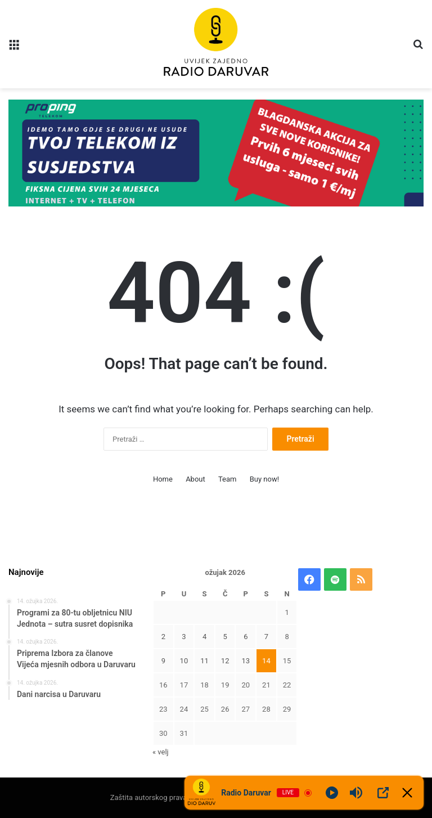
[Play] (332, 793)
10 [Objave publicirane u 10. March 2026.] (184, 661)
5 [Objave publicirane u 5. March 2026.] (225, 636)
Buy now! (264, 479)
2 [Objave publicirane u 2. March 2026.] (163, 636)
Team (227, 479)
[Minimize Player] (407, 793)
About (195, 479)
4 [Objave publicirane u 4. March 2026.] (204, 636)
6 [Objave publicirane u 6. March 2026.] (246, 636)
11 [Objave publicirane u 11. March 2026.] (204, 661)
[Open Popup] (383, 793)
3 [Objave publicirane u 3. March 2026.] (184, 636)
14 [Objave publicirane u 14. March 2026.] (266, 661)
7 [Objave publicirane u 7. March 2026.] (266, 636)
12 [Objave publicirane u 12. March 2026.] (225, 661)
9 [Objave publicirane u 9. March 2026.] (163, 661)
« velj (160, 752)
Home (163, 479)
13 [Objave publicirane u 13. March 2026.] (245, 661)
